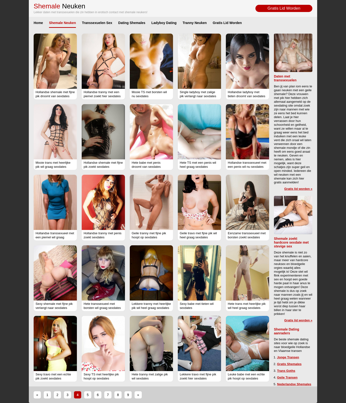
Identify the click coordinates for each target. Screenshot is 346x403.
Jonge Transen (288, 357)
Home (38, 23)
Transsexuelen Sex (97, 23)
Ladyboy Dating (164, 23)
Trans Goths (286, 371)
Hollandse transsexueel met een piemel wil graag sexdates (55, 237)
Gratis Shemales (289, 364)
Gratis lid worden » (298, 189)
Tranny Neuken (195, 23)
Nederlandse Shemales (294, 384)
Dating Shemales (131, 23)
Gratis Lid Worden (283, 8)
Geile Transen (287, 377)
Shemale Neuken (62, 23)
